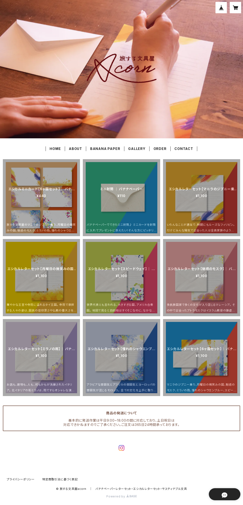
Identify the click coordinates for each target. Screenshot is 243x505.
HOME (55, 149)
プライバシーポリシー (21, 479)
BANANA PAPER (105, 149)
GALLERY (136, 149)
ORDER (160, 149)
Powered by (121, 496)
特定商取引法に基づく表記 (60, 479)
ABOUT (75, 149)
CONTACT (183, 149)
